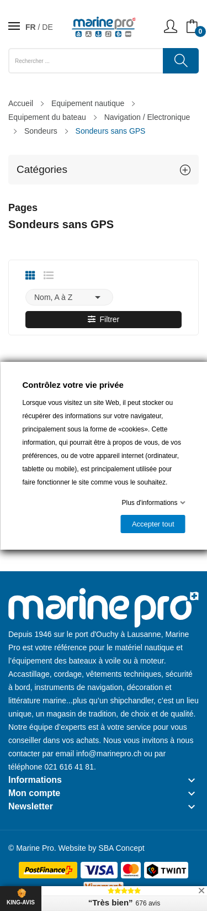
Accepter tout (152, 524)
